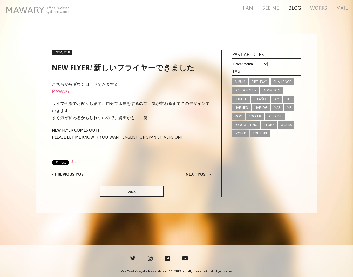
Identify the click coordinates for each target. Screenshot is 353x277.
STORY (269, 125)
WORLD (240, 133)
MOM (238, 116)
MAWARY (61, 91)
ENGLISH (241, 99)
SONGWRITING (246, 125)
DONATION (271, 90)
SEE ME (270, 8)
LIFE (288, 99)
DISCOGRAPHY (245, 90)
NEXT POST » (198, 174)
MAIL (342, 8)
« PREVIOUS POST (69, 174)
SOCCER (255, 116)
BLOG (294, 8)
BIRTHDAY (259, 82)
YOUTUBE (260, 133)
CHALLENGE (282, 82)
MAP (277, 108)
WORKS (318, 8)
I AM (248, 8)
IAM (276, 99)
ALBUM (240, 82)
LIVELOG (261, 108)
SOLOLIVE (275, 116)
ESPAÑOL (260, 99)
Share (75, 162)
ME (289, 108)
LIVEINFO (241, 108)
